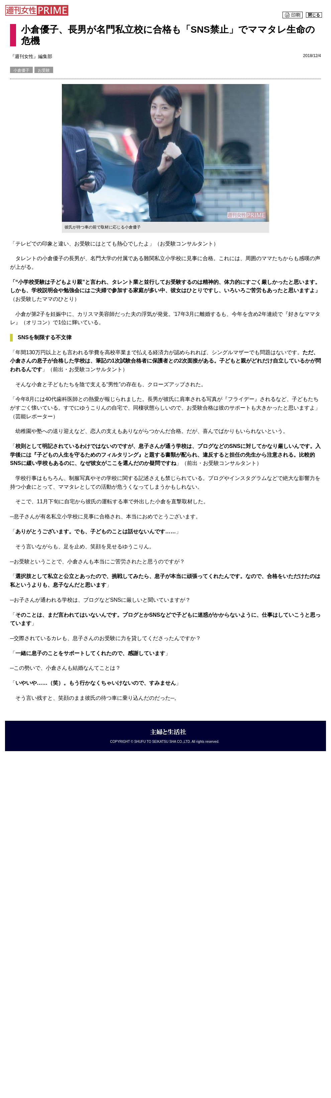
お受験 (44, 70)
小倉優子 (21, 70)
